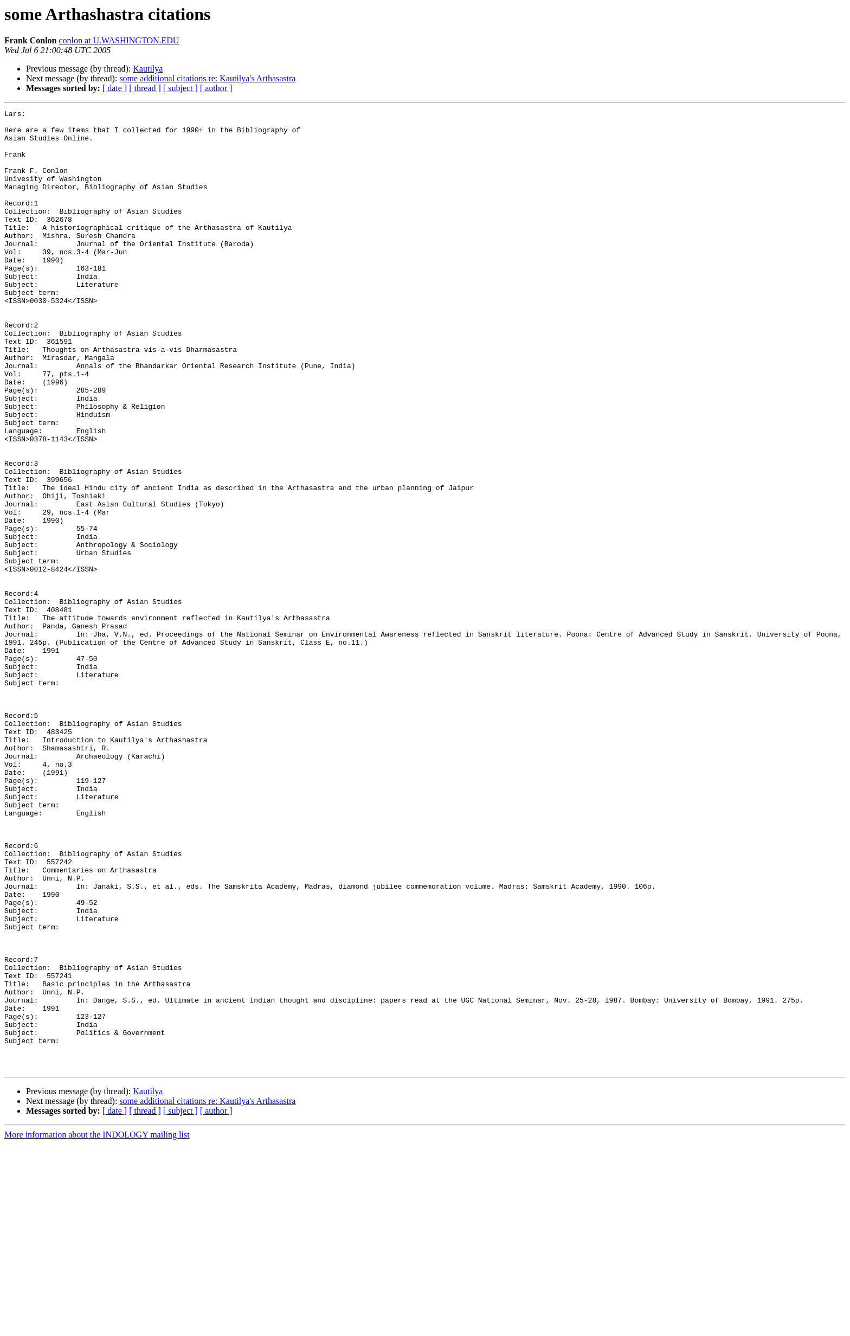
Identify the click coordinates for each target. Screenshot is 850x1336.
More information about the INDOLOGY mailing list (97, 1326)
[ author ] (216, 88)
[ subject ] (180, 88)
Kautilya (148, 68)
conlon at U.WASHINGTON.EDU (119, 40)
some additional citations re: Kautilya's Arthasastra (207, 78)
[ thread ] (145, 88)
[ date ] (114, 88)
